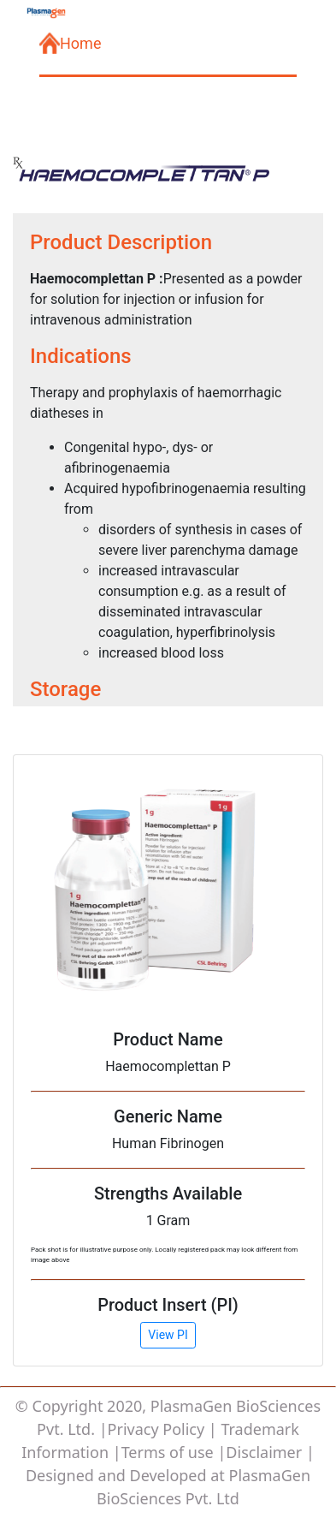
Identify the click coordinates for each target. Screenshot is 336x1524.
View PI (167, 1335)
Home (70, 43)
